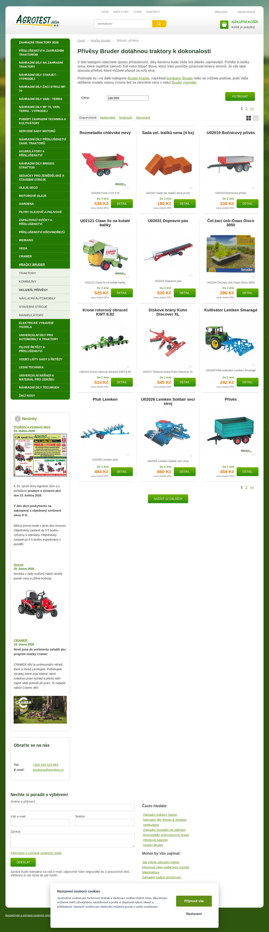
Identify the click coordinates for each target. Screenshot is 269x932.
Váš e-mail (18, 816)
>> (252, 109)
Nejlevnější (107, 117)
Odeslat (23, 862)
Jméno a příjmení (23, 801)
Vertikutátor (151, 825)
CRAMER (21, 640)
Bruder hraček (138, 78)
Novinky (29, 419)
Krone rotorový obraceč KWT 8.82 (105, 312)
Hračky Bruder (101, 40)
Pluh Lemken (105, 399)
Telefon (80, 816)
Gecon (19, 564)
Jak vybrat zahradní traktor (160, 862)
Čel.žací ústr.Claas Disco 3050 (230, 223)
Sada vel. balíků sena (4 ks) (168, 133)
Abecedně (143, 117)
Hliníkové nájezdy (155, 840)
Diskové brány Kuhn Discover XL (168, 312)
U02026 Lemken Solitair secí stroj (168, 401)
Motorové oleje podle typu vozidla (165, 867)
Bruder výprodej (184, 82)
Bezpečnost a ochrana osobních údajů (28, 915)
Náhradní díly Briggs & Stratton (165, 819)
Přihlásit (221, 12)
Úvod (81, 40)
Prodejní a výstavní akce (32, 427)
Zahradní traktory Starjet (160, 814)
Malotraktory (151, 872)
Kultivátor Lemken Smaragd (230, 310)
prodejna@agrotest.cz (48, 769)
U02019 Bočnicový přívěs (231, 133)
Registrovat (247, 12)
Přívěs (231, 399)
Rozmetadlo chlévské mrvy (105, 133)
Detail (122, 203)
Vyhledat (159, 23)
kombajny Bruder (179, 78)
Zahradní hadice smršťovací (161, 877)
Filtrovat (240, 96)
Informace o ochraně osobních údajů (36, 853)
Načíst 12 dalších (168, 498)
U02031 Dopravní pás (168, 221)
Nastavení (194, 914)
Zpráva (15, 831)
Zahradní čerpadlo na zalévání (164, 830)
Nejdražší (125, 117)
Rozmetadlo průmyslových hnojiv (166, 835)
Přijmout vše (194, 901)
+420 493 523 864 (45, 764)
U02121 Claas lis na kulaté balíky (105, 223)
